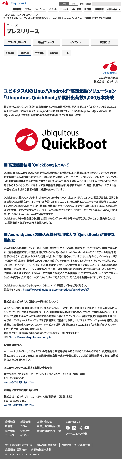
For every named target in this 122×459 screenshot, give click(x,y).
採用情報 (10, 431)
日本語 (64, 4)
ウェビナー (26, 431)
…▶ (66, 53)
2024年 (39, 53)
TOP (5, 14)
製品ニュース (46, 42)
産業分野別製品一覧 (48, 426)
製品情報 (25, 421)
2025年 (25, 53)
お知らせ (104, 42)
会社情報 (10, 421)
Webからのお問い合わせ (19, 382)
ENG (73, 4)
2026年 (10, 53)
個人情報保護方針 (47, 445)
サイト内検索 (85, 4)
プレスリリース (29, 14)
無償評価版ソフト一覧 (49, 431)
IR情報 (9, 426)
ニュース (15, 14)
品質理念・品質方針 (16, 449)
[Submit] (117, 3)
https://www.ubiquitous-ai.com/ (30, 337)
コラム (23, 426)
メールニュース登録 (76, 434)
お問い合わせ (44, 421)
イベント (75, 42)
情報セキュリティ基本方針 (76, 445)
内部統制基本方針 (41, 449)
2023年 (54, 53)
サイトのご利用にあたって (19, 445)
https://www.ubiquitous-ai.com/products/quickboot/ (56, 289)
